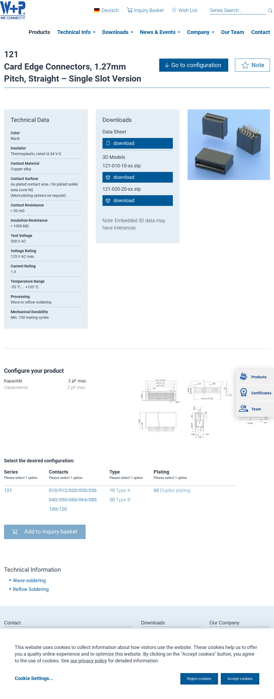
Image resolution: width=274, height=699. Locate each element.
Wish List (180, 13)
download (123, 143)
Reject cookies (185, 678)
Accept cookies (236, 678)
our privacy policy (88, 659)
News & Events (158, 32)
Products (39, 32)
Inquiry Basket (141, 13)
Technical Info (74, 32)
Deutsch (106, 13)
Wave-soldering (29, 580)
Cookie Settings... (34, 678)
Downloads (115, 32)
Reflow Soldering (31, 589)
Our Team (232, 32)
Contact (260, 32)
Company (198, 32)
